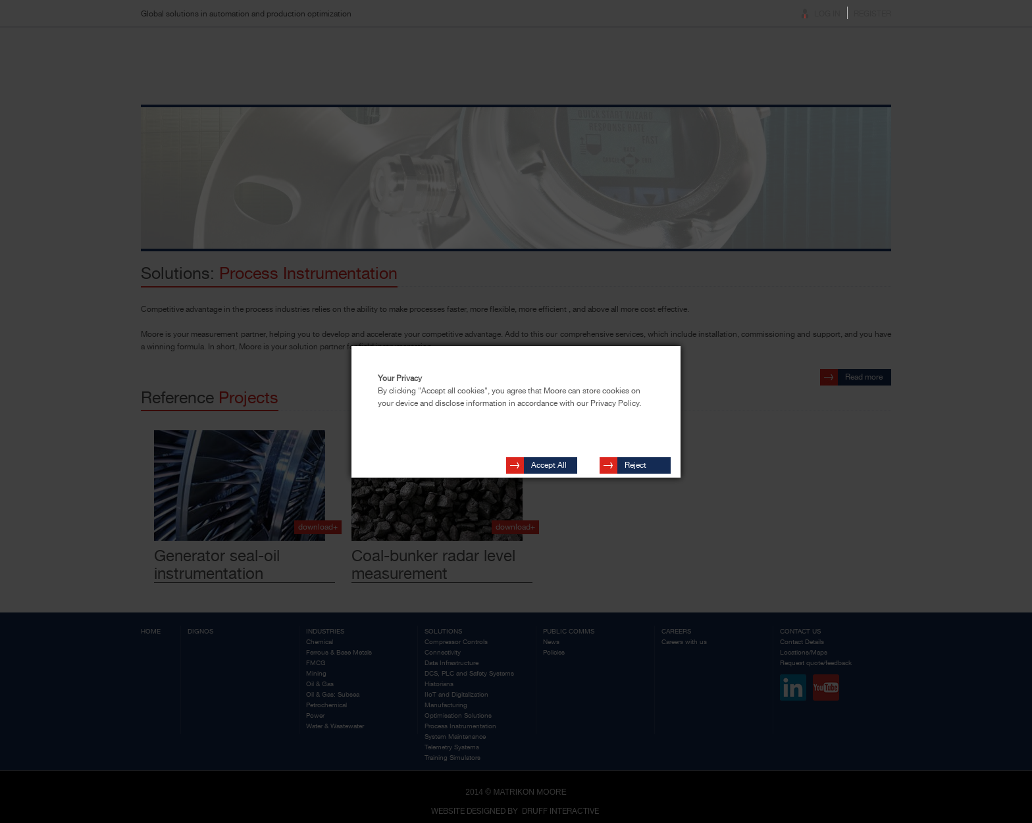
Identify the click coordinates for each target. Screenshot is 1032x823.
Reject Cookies (639, 461)
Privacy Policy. (615, 403)
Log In (827, 13)
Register (872, 13)
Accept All (549, 459)
